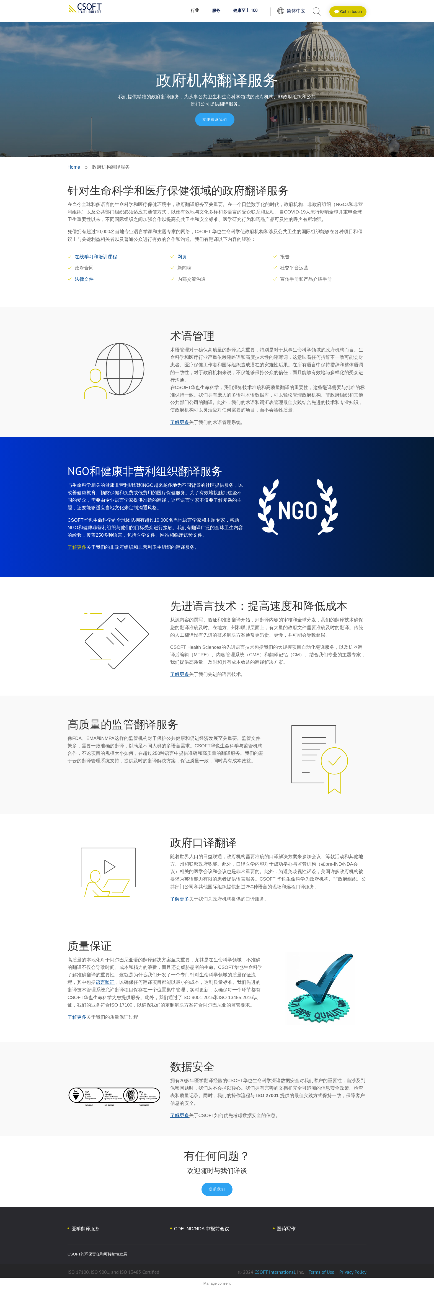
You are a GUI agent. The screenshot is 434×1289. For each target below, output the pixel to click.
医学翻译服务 (85, 1228)
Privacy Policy (352, 1272)
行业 (195, 11)
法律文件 (84, 279)
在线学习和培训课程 (96, 256)
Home (74, 167)
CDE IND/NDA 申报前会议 (201, 1228)
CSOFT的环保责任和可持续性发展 (97, 1254)
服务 (216, 11)
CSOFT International (274, 1272)
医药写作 (286, 1228)
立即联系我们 (214, 119)
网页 (182, 256)
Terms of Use (321, 1272)
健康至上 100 (245, 11)
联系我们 (217, 1189)
